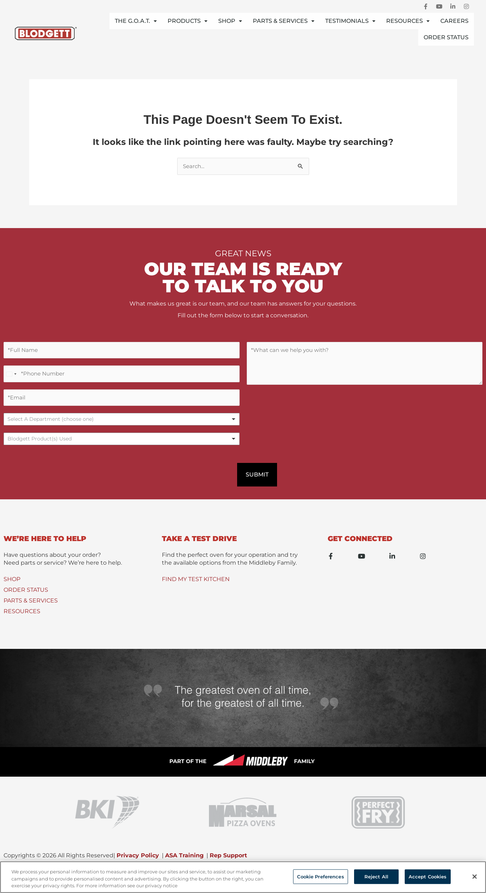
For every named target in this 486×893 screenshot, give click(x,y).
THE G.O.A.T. (136, 20)
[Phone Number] (122, 376)
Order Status (446, 37)
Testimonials (350, 20)
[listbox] (122, 424)
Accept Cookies (428, 876)
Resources (408, 20)
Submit (257, 479)
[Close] (474, 876)
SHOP (12, 584)
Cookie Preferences (320, 876)
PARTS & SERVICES (31, 605)
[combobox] (122, 443)
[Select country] (11, 376)
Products (188, 20)
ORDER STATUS (26, 594)
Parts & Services (283, 20)
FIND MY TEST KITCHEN (196, 584)
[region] (243, 877)
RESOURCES (22, 616)
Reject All (376, 876)
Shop (230, 20)
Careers (454, 20)
